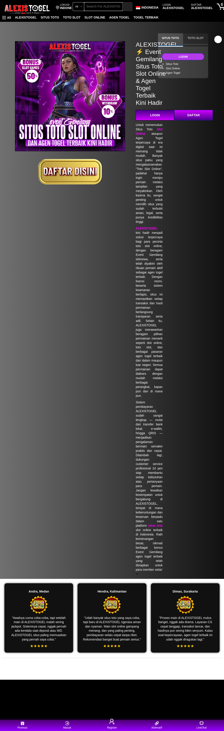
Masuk (67, 725)
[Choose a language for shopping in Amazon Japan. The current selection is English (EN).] (147, 6)
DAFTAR (193, 115)
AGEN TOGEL (119, 17)
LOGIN (155, 115)
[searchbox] (103, 6)
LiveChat (201, 725)
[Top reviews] (112, 662)
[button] (66, 6)
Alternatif (156, 725)
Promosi (22, 725)
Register (112, 725)
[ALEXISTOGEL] (27, 7)
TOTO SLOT (72, 17)
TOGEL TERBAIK (146, 17)
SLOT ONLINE (95, 17)
